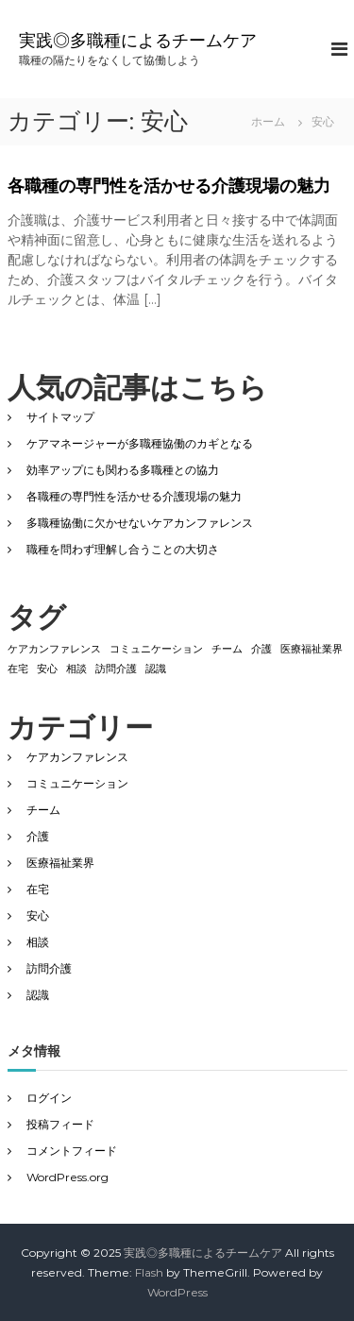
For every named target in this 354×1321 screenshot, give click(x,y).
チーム (43, 810)
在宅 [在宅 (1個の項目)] (18, 669)
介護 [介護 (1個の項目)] (261, 649)
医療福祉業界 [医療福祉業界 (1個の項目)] (311, 649)
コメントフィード (71, 1150)
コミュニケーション (77, 783)
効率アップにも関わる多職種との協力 (122, 470)
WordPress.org (67, 1177)
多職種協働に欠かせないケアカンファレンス (139, 523)
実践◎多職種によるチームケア (138, 40)
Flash (149, 1272)
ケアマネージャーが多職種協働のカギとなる (139, 443)
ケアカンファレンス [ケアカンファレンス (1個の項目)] (54, 649)
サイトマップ (60, 417)
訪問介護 (49, 968)
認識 (37, 995)
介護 (37, 836)
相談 (37, 942)
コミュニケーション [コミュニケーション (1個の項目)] (156, 649)
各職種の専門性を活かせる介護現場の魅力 (169, 186)
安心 (37, 915)
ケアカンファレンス (77, 757)
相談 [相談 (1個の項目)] (76, 669)
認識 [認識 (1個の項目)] (155, 669)
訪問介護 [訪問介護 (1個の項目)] (116, 669)
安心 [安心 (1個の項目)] (47, 669)
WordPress (177, 1292)
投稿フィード (60, 1124)
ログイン (49, 1098)
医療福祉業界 (60, 862)
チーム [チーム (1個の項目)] (227, 649)
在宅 (37, 889)
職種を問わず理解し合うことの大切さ (122, 549)
